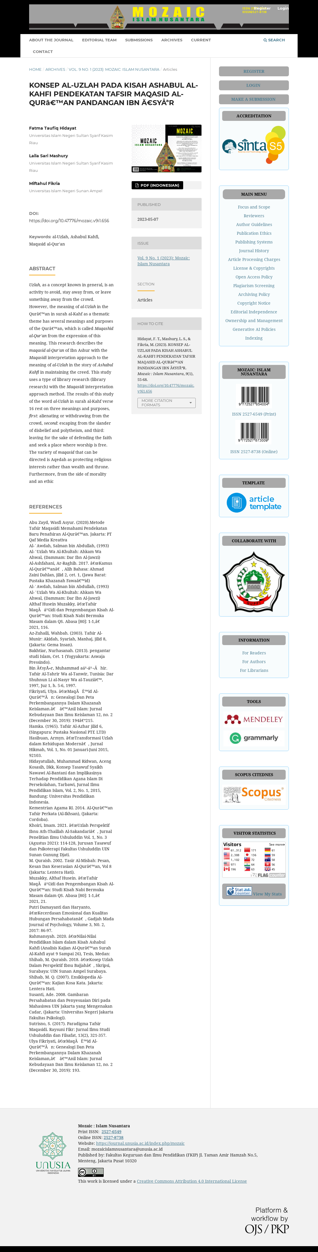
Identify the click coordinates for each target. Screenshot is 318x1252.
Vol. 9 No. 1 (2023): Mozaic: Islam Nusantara (114, 69)
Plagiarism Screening (254, 285)
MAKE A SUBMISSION (254, 99)
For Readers (254, 653)
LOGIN (254, 85)
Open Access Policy (254, 277)
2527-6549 (111, 1131)
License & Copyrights (254, 268)
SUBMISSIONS (139, 40)
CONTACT (43, 51)
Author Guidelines (254, 224)
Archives (55, 69)
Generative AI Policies (254, 329)
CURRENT (201, 40)
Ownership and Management (254, 320)
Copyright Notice (254, 303)
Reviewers (254, 215)
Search (274, 40)
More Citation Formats (157, 402)
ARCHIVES (171, 40)
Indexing (254, 338)
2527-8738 (113, 1137)
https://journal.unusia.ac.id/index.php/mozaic (140, 1143)
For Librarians (254, 670)
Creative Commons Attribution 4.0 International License (192, 1181)
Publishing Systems (254, 242)
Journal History (254, 250)
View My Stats (267, 894)
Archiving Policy (254, 294)
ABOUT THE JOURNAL (51, 40)
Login (283, 8)
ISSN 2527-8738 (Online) (254, 451)
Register (262, 8)
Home (35, 69)
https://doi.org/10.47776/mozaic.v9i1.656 (69, 220)
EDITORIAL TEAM (99, 40)
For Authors (254, 661)
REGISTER (253, 71)
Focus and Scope (254, 207)
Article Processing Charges (254, 259)
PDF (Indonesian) (159, 185)
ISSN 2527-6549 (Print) (254, 414)
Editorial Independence (254, 312)
